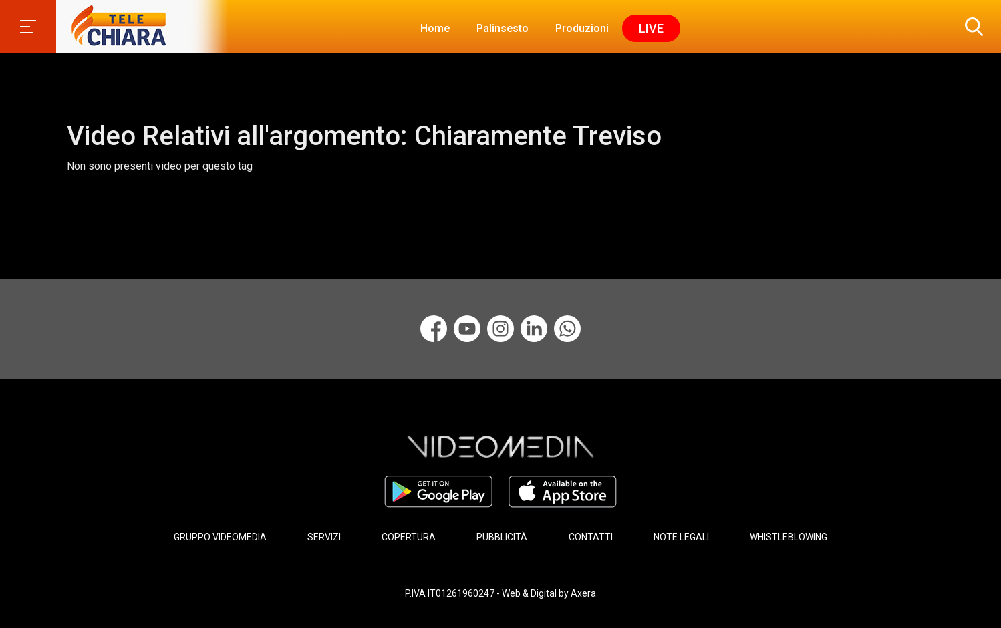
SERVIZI (324, 537)
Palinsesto (502, 28)
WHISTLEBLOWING (788, 537)
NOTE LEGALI (681, 537)
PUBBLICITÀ (501, 537)
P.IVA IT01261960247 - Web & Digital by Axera (500, 593)
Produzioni (582, 28)
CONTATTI (591, 537)
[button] (971, 27)
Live (651, 28)
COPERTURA (409, 537)
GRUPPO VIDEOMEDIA (220, 537)
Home (435, 28)
